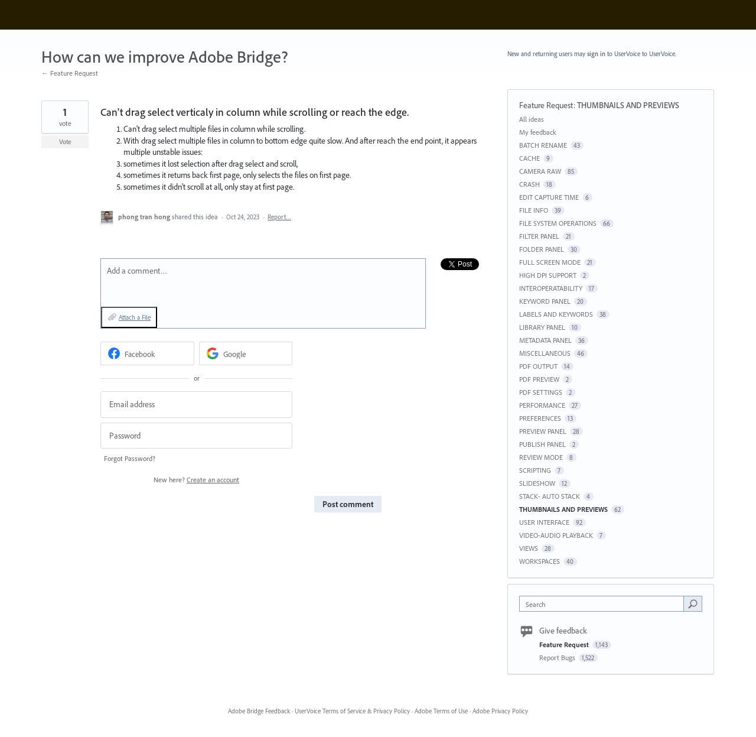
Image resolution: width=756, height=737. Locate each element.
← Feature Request (69, 73)
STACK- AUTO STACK (549, 496)
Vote (65, 142)
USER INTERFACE (544, 522)
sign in (596, 54)
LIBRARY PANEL (542, 327)
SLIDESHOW (537, 483)
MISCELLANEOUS (545, 353)
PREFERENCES (540, 418)
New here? (196, 479)
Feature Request (546, 105)
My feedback (537, 132)
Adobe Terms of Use (441, 711)
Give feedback (563, 630)
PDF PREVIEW (539, 379)
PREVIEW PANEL (542, 431)
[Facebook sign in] (147, 353)
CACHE (529, 158)
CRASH (529, 184)
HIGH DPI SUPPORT (547, 275)
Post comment (347, 504)
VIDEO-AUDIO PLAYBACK (556, 535)
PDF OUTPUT (538, 366)
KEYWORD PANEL (545, 301)
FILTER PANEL (539, 236)
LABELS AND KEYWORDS (556, 314)
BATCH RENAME (543, 145)
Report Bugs (558, 657)
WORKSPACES (539, 561)
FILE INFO (533, 210)
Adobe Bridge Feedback (259, 711)
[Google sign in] (246, 353)
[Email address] (196, 404)
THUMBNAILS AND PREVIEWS (628, 105)
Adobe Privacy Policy (500, 711)
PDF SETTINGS (540, 392)
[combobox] (604, 603)
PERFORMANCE (542, 405)
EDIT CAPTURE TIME (549, 197)
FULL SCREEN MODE (550, 262)
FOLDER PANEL (541, 249)
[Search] (692, 603)
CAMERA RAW (540, 171)
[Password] (196, 436)
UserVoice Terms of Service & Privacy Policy (352, 711)
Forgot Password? (129, 458)
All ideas (531, 119)
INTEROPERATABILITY (550, 288)
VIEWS (528, 548)
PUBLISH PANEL (542, 444)
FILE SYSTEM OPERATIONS (558, 223)
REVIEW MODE (541, 457)
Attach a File (135, 317)
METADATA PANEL (545, 340)
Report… (279, 217)
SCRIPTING (535, 470)
